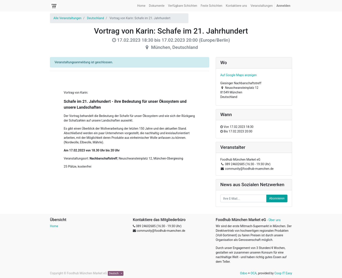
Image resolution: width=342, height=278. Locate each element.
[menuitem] (141, 6)
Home (54, 226)
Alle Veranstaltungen (67, 18)
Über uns (274, 220)
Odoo (243, 273)
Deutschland (95, 18)
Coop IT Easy (283, 273)
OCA (254, 273)
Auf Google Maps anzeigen (238, 75)
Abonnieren (277, 198)
